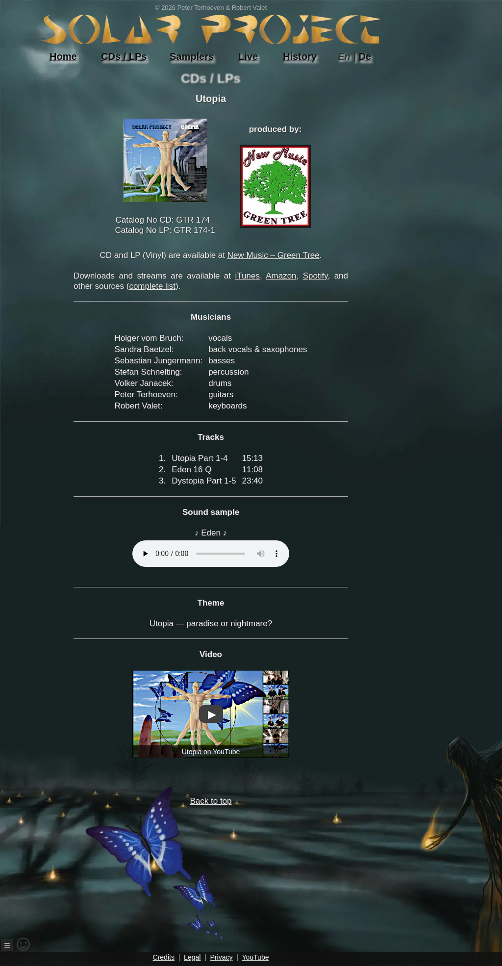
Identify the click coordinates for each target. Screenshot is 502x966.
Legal (192, 957)
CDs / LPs (124, 56)
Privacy (221, 957)
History (300, 56)
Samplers (192, 56)
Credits (164, 957)
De (364, 56)
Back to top (187, 868)
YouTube (255, 957)
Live (248, 56)
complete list (152, 286)
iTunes (247, 275)
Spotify (315, 275)
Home (63, 56)
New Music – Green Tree (273, 255)
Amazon (281, 275)
